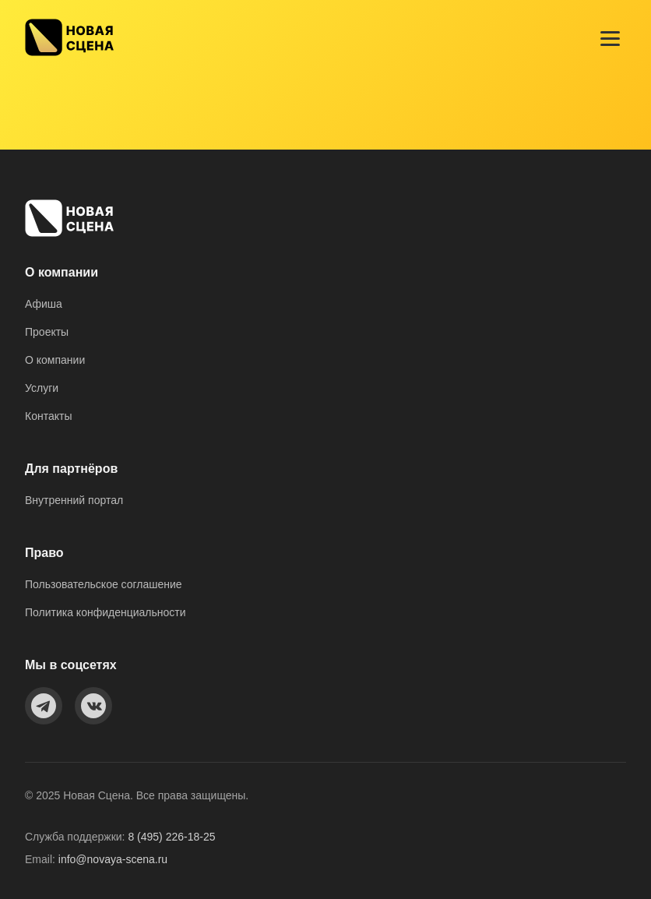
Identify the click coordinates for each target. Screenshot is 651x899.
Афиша (43, 304)
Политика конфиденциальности (105, 612)
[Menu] (610, 38)
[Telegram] (43, 705)
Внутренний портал (74, 500)
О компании (55, 360)
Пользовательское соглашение (103, 584)
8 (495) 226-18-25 (171, 836)
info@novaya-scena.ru (112, 859)
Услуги (41, 388)
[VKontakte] (93, 705)
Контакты (48, 416)
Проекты (47, 332)
